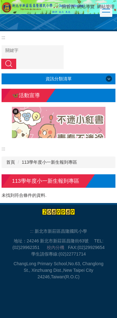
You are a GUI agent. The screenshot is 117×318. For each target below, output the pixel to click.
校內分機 (55, 247)
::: (58, 6)
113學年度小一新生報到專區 (49, 162)
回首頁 (68, 6)
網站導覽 (86, 6)
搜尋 (8, 63)
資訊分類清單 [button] (59, 78)
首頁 (10, 162)
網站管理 (106, 6)
